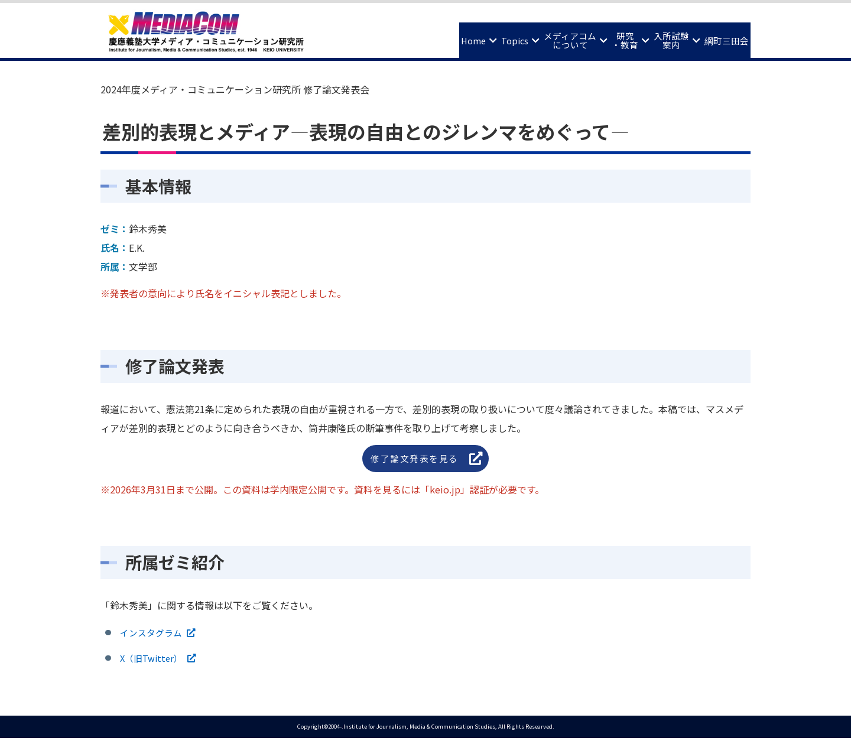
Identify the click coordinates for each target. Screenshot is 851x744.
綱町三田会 (720, 37)
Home (400, 37)
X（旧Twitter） (154, 662)
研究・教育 (592, 37)
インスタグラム (154, 635)
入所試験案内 (651, 37)
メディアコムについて (524, 37)
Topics (454, 37)
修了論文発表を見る (416, 459)
